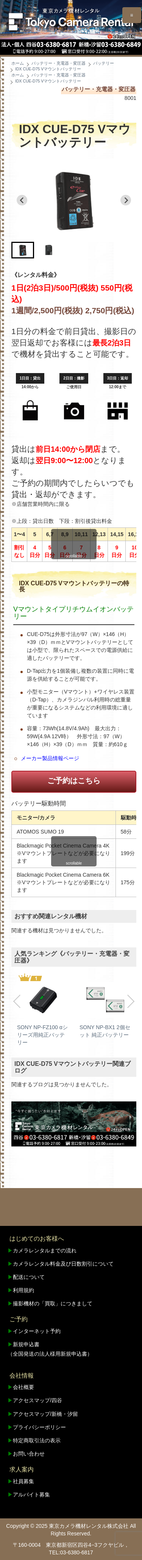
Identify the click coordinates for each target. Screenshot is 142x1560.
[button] (22, 250)
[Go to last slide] (22, 200)
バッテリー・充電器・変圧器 (99, 89)
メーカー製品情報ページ (50, 758)
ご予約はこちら (73, 780)
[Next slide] (125, 200)
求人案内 (21, 1469)
